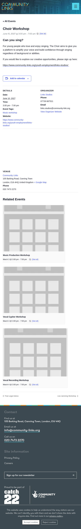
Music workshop (10, 113)
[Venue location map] (40, 149)
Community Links (10, 175)
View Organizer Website (51, 112)
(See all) (43, 34)
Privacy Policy (11, 458)
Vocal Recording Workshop (16, 380)
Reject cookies (49, 522)
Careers (8, 463)
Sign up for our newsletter (20, 475)
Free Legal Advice (11, 396)
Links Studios (46, 94)
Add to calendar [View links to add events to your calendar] (17, 78)
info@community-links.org (22, 430)
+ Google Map (40, 182)
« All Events (9, 21)
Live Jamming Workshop (67, 396)
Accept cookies (31, 522)
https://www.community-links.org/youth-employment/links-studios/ (36, 65)
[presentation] (34, 228)
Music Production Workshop (16, 255)
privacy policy (56, 516)
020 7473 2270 (14, 440)
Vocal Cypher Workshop (14, 317)
